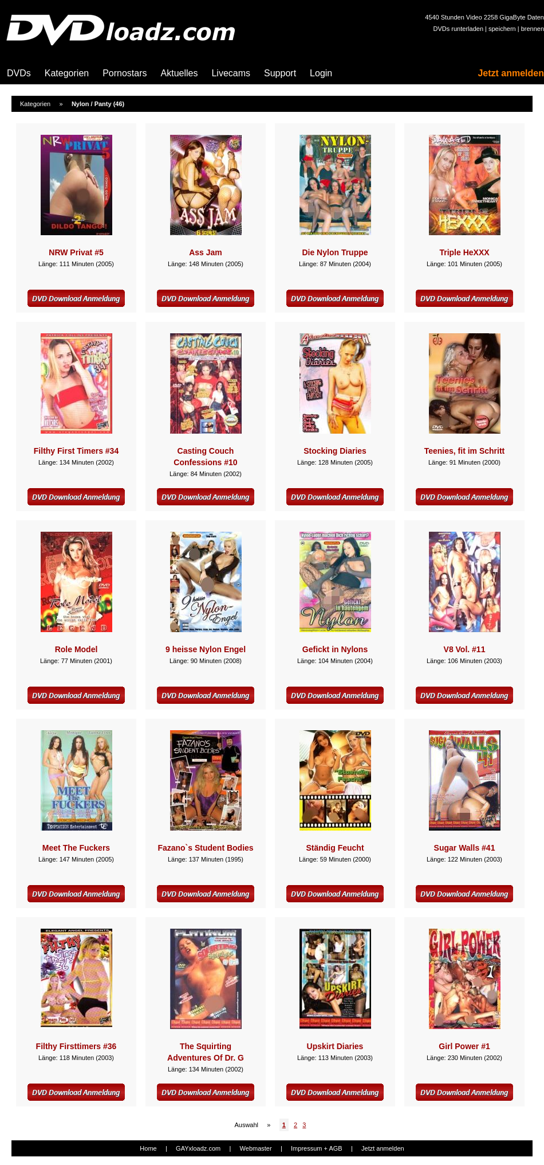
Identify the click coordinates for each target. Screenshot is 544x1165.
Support (280, 73)
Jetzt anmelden (511, 73)
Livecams (230, 73)
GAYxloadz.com (198, 1148)
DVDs (19, 73)
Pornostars (125, 73)
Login (321, 73)
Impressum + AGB (316, 1148)
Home (148, 1148)
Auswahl (246, 1124)
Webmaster (256, 1148)
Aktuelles (179, 73)
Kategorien (67, 73)
